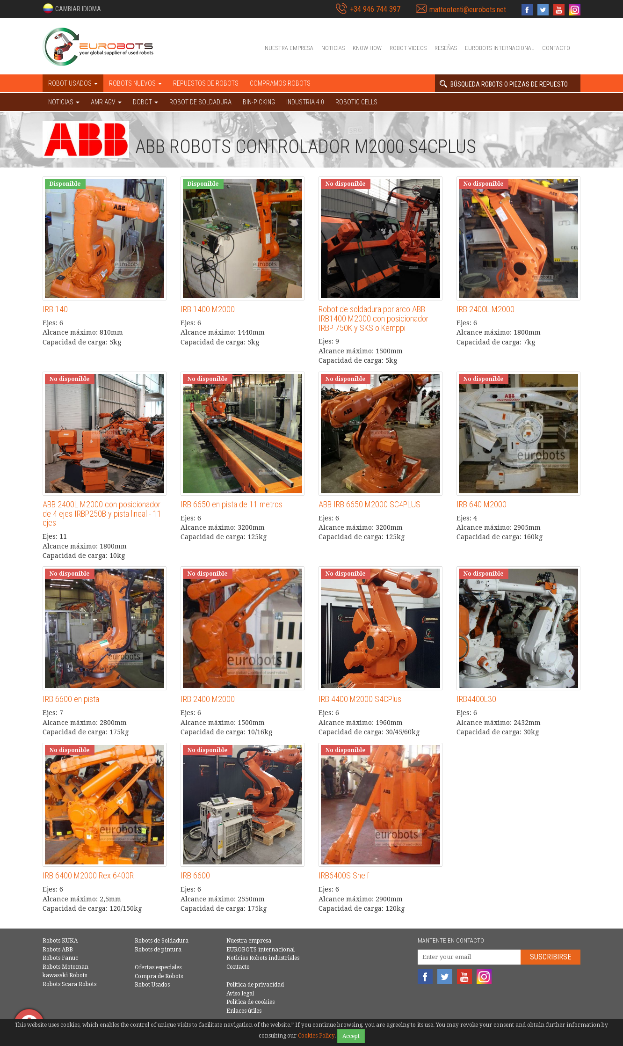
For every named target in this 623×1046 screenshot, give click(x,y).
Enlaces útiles (243, 1011)
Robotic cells (356, 102)
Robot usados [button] (73, 83)
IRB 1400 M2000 (208, 309)
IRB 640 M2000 (481, 504)
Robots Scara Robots (69, 984)
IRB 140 (55, 309)
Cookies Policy (316, 1035)
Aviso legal (240, 993)
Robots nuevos (135, 83)
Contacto (556, 47)
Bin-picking (259, 102)
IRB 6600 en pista (71, 699)
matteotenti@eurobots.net (467, 9)
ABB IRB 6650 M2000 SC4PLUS (369, 504)
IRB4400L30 (476, 699)
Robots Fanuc (60, 958)
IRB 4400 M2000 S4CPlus (360, 699)
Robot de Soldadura (200, 102)
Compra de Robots (159, 976)
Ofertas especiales (158, 967)
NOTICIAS (64, 102)
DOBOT (145, 102)
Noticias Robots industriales (262, 958)
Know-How (367, 47)
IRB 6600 (195, 875)
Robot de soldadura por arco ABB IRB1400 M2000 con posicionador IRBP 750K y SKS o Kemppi (373, 318)
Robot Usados (152, 984)
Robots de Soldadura (161, 940)
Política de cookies (250, 1002)
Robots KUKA (60, 940)
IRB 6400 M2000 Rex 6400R (88, 875)
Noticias (333, 47)
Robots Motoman (65, 967)
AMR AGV (106, 102)
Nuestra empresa (289, 47)
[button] (72, 8)
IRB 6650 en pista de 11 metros (232, 504)
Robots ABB (58, 949)
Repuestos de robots (206, 83)
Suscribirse (550, 956)
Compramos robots (280, 83)
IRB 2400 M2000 (208, 699)
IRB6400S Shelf (344, 875)
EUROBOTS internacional (499, 47)
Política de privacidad (255, 984)
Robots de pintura (158, 949)
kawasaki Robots (65, 975)
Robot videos (408, 47)
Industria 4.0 (305, 102)
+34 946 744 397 (375, 9)
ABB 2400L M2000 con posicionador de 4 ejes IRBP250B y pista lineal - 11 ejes (102, 513)
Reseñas (446, 47)
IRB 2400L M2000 (485, 309)
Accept (351, 1036)
